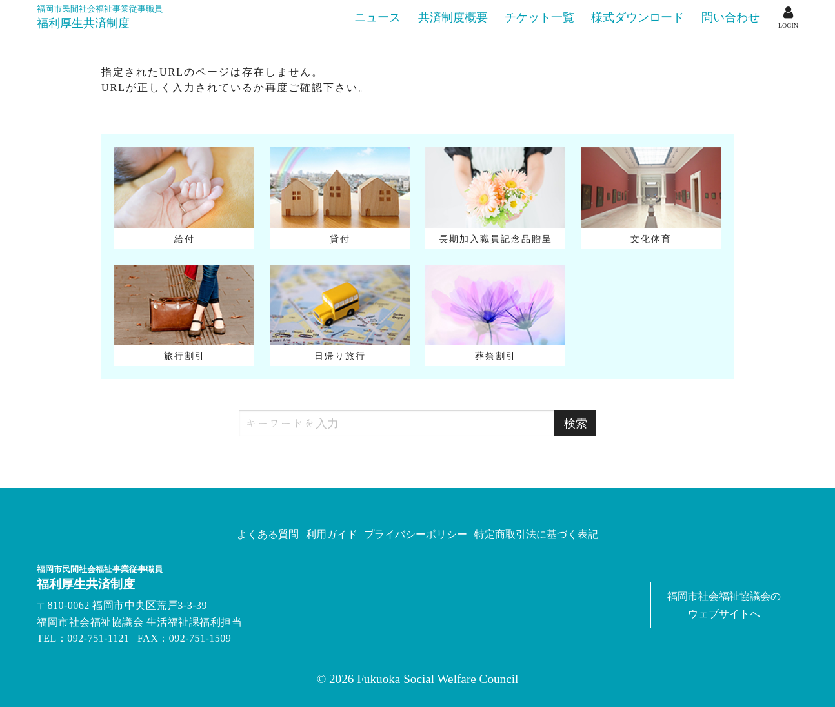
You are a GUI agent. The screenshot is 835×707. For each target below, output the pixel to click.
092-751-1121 (98, 638)
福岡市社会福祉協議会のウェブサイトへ (724, 605)
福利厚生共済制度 (100, 16)
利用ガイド (331, 534)
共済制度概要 (453, 17)
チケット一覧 (539, 17)
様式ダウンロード (637, 17)
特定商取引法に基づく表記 (536, 534)
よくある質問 (268, 534)
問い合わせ (730, 17)
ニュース (377, 17)
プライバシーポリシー (415, 534)
